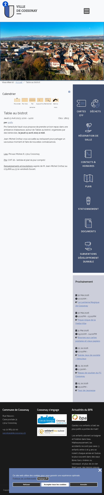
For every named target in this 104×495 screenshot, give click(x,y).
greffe (10, 122)
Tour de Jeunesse (86, 390)
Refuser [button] (26, 485)
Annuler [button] (83, 485)
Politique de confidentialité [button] (24, 478)
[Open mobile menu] (86, 11)
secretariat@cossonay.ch (14, 433)
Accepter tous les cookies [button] (55, 485)
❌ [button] (100, 470)
